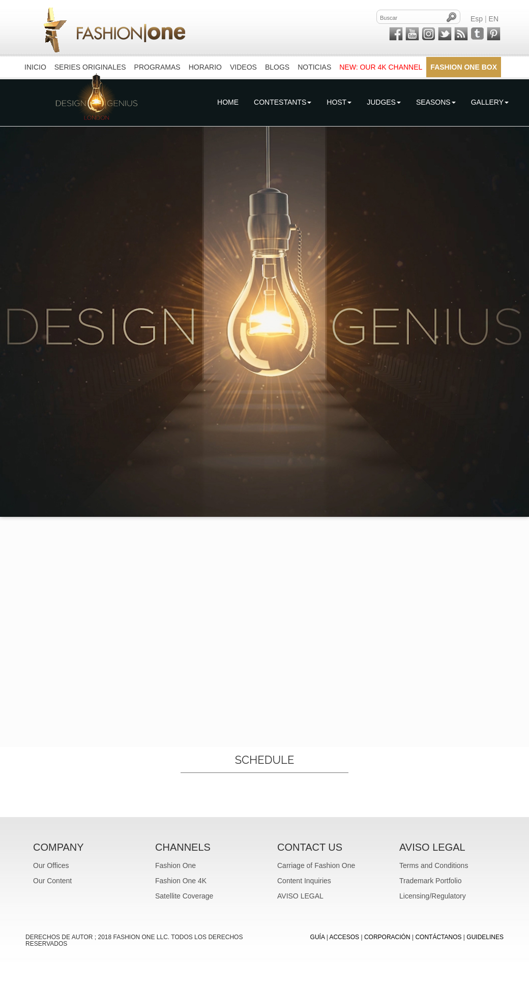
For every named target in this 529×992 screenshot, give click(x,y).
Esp (477, 19)
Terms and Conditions (433, 865)
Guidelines (485, 937)
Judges (384, 102)
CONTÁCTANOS (438, 937)
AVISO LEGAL (300, 896)
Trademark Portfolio (430, 881)
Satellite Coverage (184, 896)
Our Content (52, 881)
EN (493, 19)
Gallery (490, 102)
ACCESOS (344, 937)
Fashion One (175, 865)
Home (228, 102)
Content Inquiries (304, 881)
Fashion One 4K (181, 881)
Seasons (436, 102)
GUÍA (317, 937)
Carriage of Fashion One (316, 865)
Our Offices (51, 865)
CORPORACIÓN (387, 937)
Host (339, 102)
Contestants (282, 102)
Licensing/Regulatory (432, 896)
